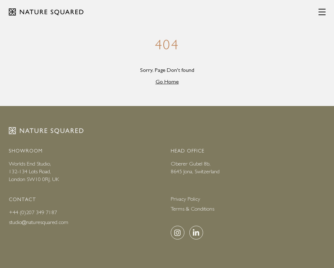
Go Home (167, 81)
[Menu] (322, 12)
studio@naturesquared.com (38, 222)
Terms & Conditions (192, 208)
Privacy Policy (185, 198)
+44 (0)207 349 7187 (33, 212)
